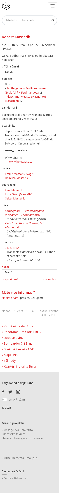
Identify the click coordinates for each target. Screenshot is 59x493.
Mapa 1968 (10, 355)
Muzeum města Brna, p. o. (20, 458)
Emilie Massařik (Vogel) (19, 174)
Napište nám (10, 298)
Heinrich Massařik (16, 178)
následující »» (48, 279)
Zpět (20, 311)
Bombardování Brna (17, 343)
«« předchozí (10, 279)
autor (5, 267)
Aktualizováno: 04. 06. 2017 (49, 313)
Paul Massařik (14, 190)
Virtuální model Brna (17, 326)
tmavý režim (17, 399)
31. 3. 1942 (12, 248)
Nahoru (7, 311)
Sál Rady (9, 361)
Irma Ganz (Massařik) (18, 194)
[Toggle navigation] (52, 5)
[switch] (4, 399)
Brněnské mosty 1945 (18, 349)
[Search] (29, 20)
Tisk (31, 311)
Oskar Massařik (15, 198)
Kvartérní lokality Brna (19, 366)
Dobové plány (12, 338)
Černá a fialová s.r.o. (15, 478)
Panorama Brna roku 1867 (21, 332)
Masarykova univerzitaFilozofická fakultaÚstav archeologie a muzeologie (22, 434)
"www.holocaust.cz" (20, 161)
